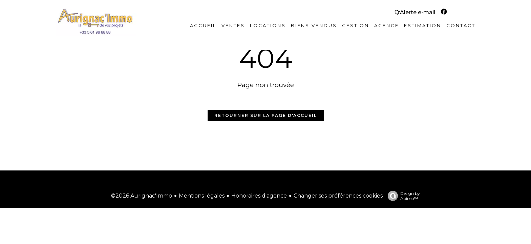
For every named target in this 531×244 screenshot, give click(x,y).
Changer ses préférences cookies (338, 195)
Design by (402, 196)
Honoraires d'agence (259, 195)
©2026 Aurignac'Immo (141, 195)
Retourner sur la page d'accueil (265, 115)
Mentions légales (202, 195)
